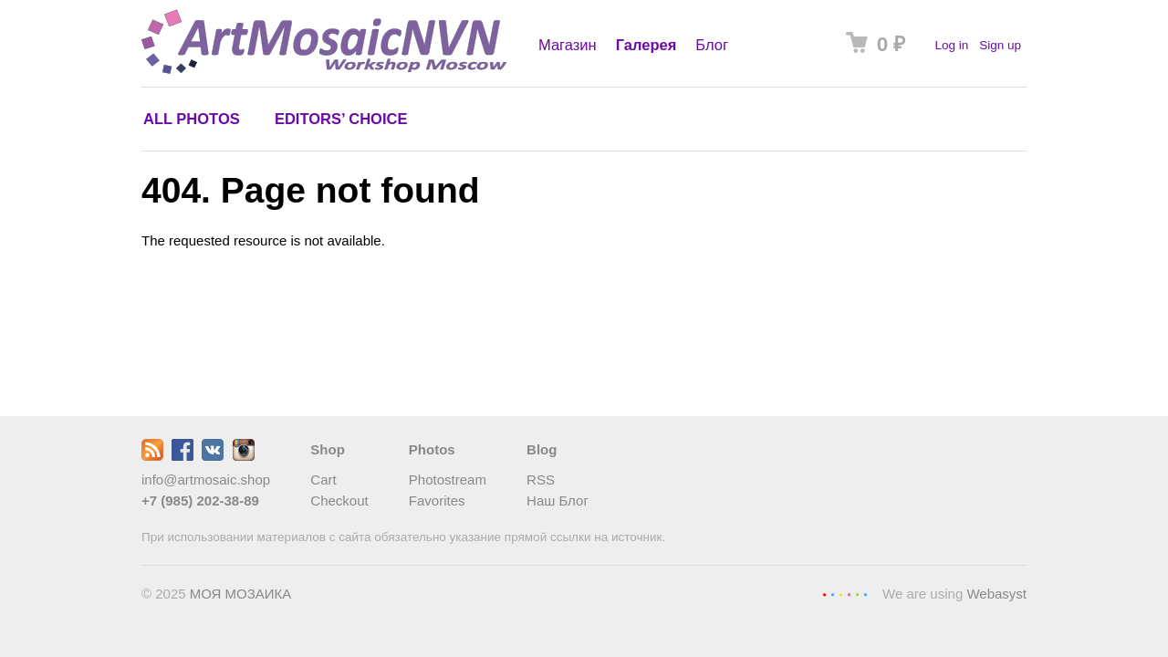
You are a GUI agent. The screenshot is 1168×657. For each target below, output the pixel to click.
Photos (432, 449)
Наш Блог (558, 500)
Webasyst (996, 593)
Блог (711, 44)
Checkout (339, 500)
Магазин (567, 44)
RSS (541, 479)
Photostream (447, 479)
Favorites (437, 500)
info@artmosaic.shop (205, 479)
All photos (191, 118)
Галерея (646, 44)
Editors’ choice (341, 118)
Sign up (1000, 45)
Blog (542, 449)
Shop (327, 449)
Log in (951, 45)
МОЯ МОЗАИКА (241, 593)
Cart (323, 479)
